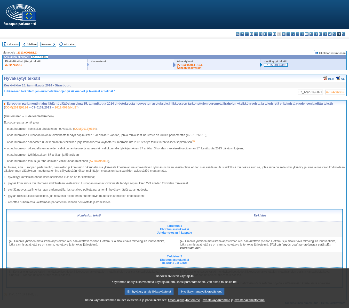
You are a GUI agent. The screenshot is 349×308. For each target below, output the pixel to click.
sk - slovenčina (330, 34)
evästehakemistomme (249, 304)
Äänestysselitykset (189, 67)
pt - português (320, 34)
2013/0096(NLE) (27, 52)
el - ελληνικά (265, 34)
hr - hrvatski (284, 34)
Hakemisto (13, 44)
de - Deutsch (256, 34)
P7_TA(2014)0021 (276, 64)
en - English (270, 34)
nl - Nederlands (311, 34)
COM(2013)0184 (16, 107)
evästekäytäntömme (216, 304)
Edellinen (31, 44)
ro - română (325, 34)
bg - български (237, 34)
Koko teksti (69, 44)
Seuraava (46, 44)
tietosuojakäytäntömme (184, 304)
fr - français (274, 34)
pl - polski (316, 34)
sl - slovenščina (334, 34)
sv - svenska (343, 34)
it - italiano (288, 34)
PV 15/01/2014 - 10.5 (190, 64)
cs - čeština (247, 34)
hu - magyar (302, 34)
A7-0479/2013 (13, 64)
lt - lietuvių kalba (297, 34)
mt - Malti (307, 34)
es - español (242, 34)
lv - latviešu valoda (293, 34)
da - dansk (251, 34)
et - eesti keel (260, 34)
